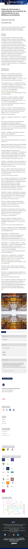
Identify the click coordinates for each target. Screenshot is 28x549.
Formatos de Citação (8, 370)
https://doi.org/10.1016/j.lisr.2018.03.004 (9, 175)
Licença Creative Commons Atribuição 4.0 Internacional (14, 539)
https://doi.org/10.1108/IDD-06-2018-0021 (10, 198)
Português (4, 423)
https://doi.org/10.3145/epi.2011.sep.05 (17, 240)
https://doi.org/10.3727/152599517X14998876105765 (12, 224)
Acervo (6, 5)
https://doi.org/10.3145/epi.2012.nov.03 (17, 147)
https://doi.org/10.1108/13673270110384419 (13, 80)
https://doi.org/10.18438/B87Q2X (8, 114)
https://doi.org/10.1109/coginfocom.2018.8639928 (11, 189)
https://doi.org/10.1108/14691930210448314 (10, 276)
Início (2, 5)
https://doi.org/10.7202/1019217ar (8, 166)
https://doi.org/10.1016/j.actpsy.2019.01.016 (10, 206)
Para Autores (4, 433)
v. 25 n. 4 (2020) (12, 5)
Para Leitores (4, 431)
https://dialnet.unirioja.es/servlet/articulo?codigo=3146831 (13, 127)
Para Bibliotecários (5, 435)
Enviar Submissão (7, 378)
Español (3, 421)
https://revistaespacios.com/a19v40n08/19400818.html (13, 250)
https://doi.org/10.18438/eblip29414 (8, 215)
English (3, 419)
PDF (4, 332)
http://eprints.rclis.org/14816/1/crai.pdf (9, 135)
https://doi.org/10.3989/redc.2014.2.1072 (14, 158)
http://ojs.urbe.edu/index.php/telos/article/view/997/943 (13, 103)
